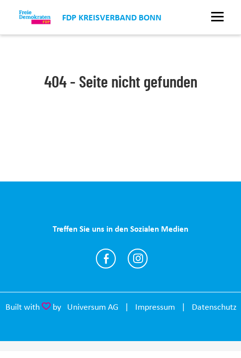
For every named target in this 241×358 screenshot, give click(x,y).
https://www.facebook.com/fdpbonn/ (106, 258)
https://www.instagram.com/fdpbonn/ (138, 258)
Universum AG (92, 306)
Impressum (155, 306)
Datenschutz (214, 306)
